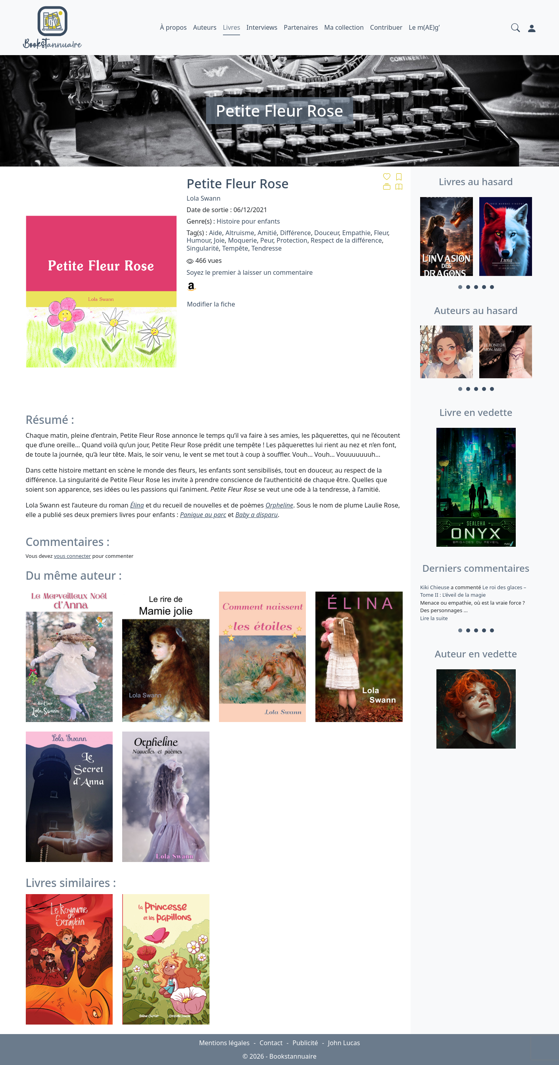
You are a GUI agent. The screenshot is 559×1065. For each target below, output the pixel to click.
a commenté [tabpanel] (476, 603)
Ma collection (343, 27)
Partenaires (301, 27)
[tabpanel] (446, 238)
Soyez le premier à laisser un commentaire (249, 272)
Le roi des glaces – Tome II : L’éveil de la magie (473, 591)
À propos (173, 27)
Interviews (261, 27)
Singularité (202, 248)
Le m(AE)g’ (424, 27)
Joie (219, 240)
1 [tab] (460, 287)
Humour (198, 240)
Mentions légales (224, 1042)
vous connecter (72, 555)
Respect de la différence (346, 240)
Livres (231, 27)
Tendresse (267, 248)
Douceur (326, 232)
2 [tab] (468, 287)
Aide (215, 232)
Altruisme (239, 232)
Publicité (305, 1042)
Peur (266, 240)
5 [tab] (492, 287)
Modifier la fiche (211, 304)
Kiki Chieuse (435, 587)
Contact (270, 1042)
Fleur (381, 232)
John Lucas (344, 1042)
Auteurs (205, 27)
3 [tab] (476, 287)
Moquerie (242, 240)
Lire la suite (434, 618)
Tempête (235, 248)
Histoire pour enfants (248, 221)
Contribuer (386, 27)
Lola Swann (203, 198)
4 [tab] (484, 287)
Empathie (356, 232)
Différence (295, 232)
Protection (292, 240)
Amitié (267, 232)
